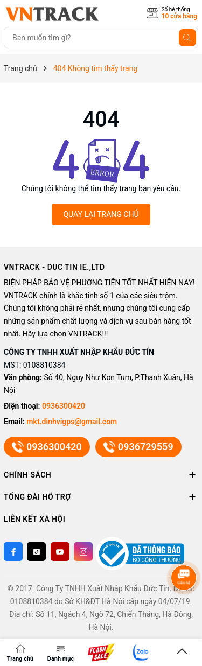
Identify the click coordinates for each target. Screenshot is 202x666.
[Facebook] (13, 551)
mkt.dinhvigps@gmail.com (71, 421)
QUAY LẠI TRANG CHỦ (100, 214)
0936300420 (63, 406)
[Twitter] (36, 551)
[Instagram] (83, 551)
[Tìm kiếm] (187, 37)
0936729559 (138, 447)
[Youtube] (60, 551)
